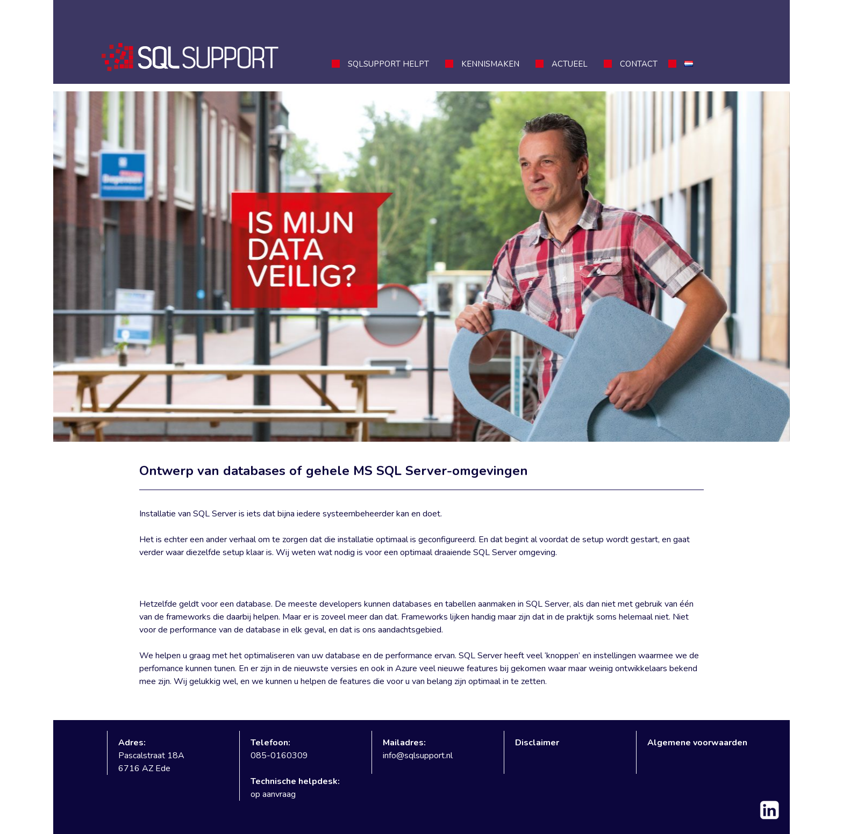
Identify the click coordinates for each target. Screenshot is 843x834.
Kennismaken (490, 64)
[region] (421, 266)
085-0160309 (279, 755)
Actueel (570, 64)
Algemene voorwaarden (697, 743)
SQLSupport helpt (388, 64)
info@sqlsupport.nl (418, 755)
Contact (639, 64)
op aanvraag (273, 794)
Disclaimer (537, 743)
